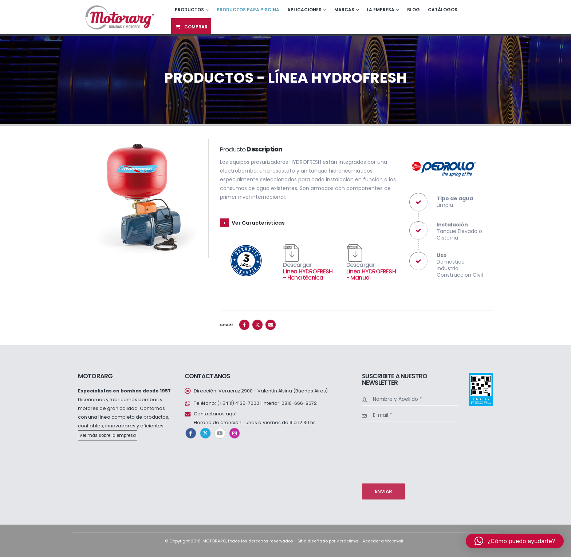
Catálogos (442, 10)
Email (270, 325)
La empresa (380, 10)
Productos (189, 10)
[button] (515, 541)
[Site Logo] (119, 17)
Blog (413, 10)
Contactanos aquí (215, 414)
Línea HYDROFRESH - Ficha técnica (307, 274)
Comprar (191, 27)
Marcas (344, 10)
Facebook (244, 325)
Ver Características (258, 222)
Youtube (219, 433)
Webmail (394, 541)
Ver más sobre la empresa (107, 435)
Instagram (234, 433)
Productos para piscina (248, 10)
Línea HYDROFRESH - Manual (371, 274)
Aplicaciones (304, 10)
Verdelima (347, 541)
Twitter (257, 325)
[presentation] (392, 452)
